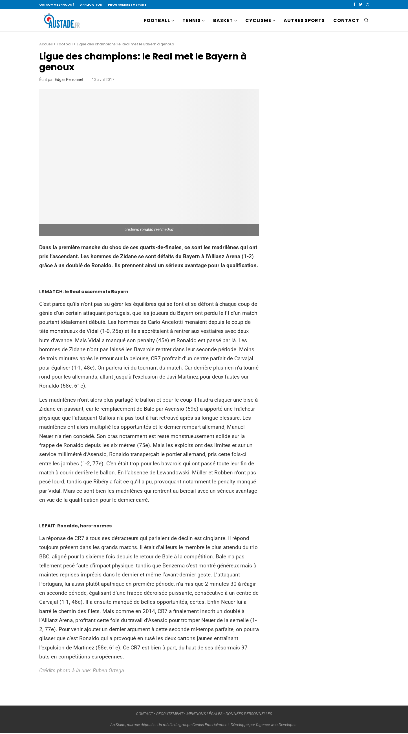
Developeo (288, 725)
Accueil (46, 44)
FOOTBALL (157, 20)
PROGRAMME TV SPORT (127, 4)
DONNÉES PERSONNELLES (249, 714)
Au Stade (117, 725)
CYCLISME (258, 20)
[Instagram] (367, 4)
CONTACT (346, 20)
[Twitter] (360, 4)
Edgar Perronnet (69, 80)
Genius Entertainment (210, 725)
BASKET (223, 20)
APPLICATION (91, 4)
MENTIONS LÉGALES (204, 714)
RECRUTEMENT (169, 714)
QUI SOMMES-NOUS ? (56, 4)
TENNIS (191, 20)
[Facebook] (354, 4)
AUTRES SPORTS (304, 20)
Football (65, 44)
